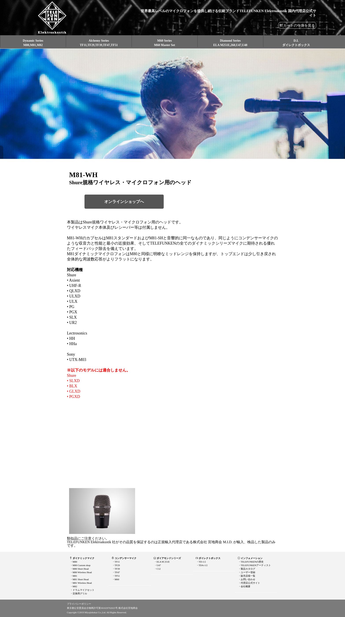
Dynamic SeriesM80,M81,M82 (33, 43)
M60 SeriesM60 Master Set (164, 43)
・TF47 (116, 572)
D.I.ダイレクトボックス (296, 43)
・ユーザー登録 (246, 572)
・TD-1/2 (201, 561)
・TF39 (116, 568)
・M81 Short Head (79, 579)
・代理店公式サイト (249, 583)
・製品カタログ (246, 568)
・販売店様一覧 (246, 575)
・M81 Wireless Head (81, 583)
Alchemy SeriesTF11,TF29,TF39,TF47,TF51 (99, 43)
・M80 (73, 561)
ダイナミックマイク (82, 558)
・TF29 (116, 565)
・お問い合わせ (246, 579)
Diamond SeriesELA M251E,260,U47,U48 (230, 43)
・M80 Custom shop (80, 565)
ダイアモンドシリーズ (167, 558)
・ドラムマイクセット (82, 590)
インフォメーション (250, 558)
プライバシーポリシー (79, 603)
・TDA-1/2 (201, 565)
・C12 (157, 568)
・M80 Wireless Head (81, 572)
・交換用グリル (78, 593)
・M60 (115, 579)
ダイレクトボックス (208, 558)
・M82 (73, 586)
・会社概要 (244, 586)
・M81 (73, 575)
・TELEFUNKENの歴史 (251, 561)
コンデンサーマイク (124, 558)
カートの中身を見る (299, 25)
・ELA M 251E (162, 561)
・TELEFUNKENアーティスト (254, 565)
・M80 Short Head (79, 568)
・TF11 (116, 561)
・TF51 (116, 575)
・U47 (157, 565)
